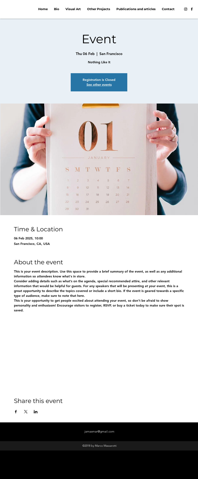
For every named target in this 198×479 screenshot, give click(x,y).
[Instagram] (186, 9)
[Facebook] (192, 9)
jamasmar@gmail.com (99, 431)
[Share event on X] (26, 411)
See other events (99, 85)
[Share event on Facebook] (16, 411)
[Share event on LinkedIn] (36, 411)
